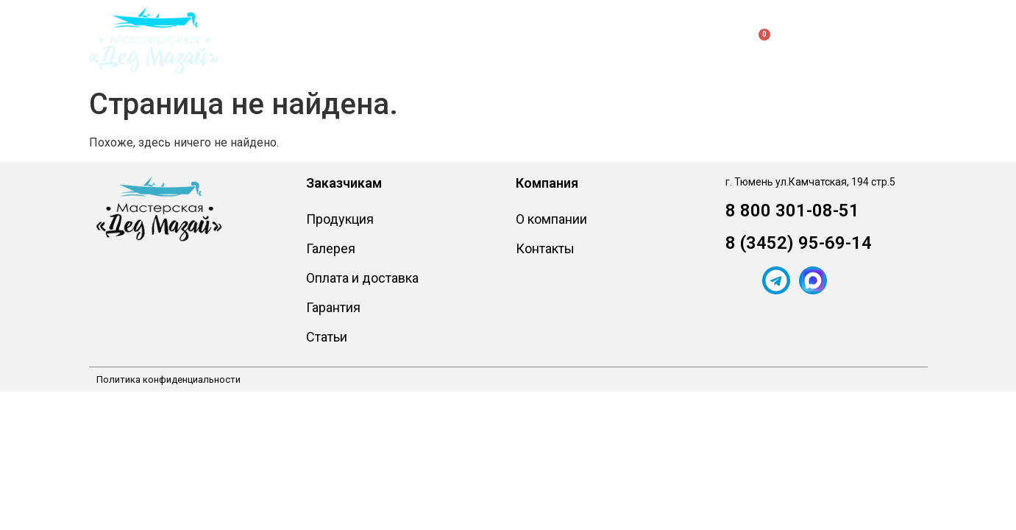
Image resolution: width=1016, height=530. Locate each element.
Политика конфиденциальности (168, 379)
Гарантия (333, 307)
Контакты (622, 40)
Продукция (308, 40)
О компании (531, 40)
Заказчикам (423, 40)
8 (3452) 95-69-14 (798, 243)
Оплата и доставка (362, 278)
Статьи (326, 336)
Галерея (330, 248)
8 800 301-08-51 (792, 210)
